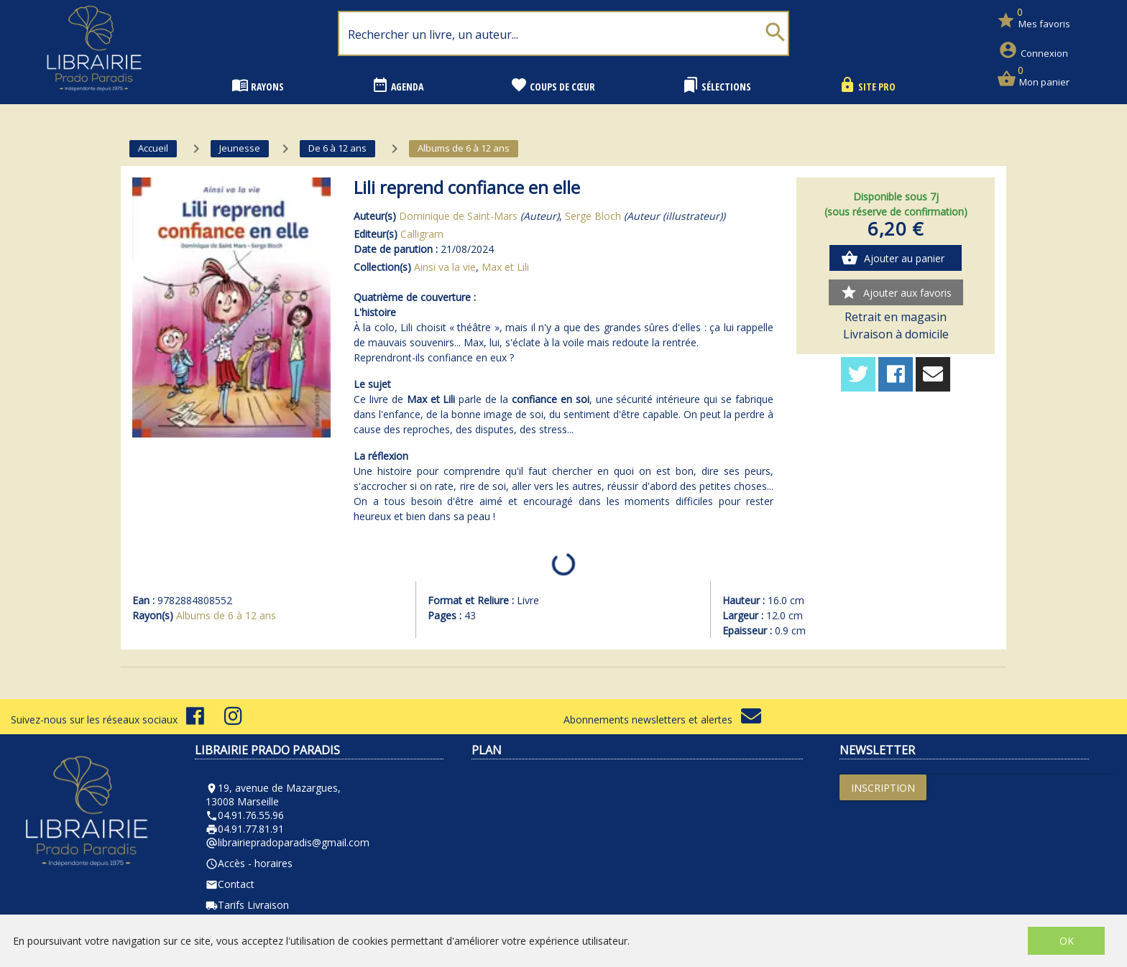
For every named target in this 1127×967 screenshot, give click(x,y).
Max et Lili (505, 267)
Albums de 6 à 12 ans (226, 615)
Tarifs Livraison (247, 905)
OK (1066, 941)
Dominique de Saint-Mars (458, 216)
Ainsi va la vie (445, 267)
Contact (230, 884)
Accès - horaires (249, 863)
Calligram (421, 234)
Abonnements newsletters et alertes (662, 719)
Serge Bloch (593, 216)
